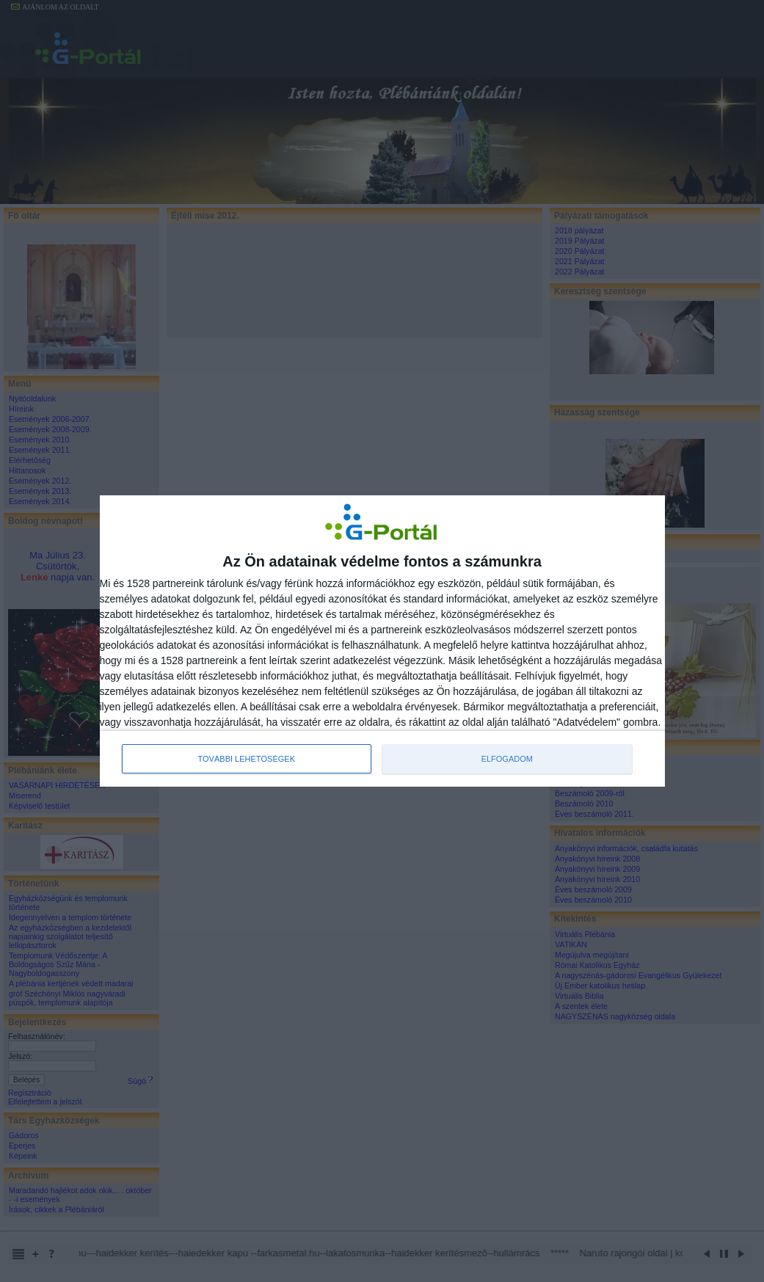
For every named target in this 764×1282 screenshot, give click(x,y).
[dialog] (382, 641)
